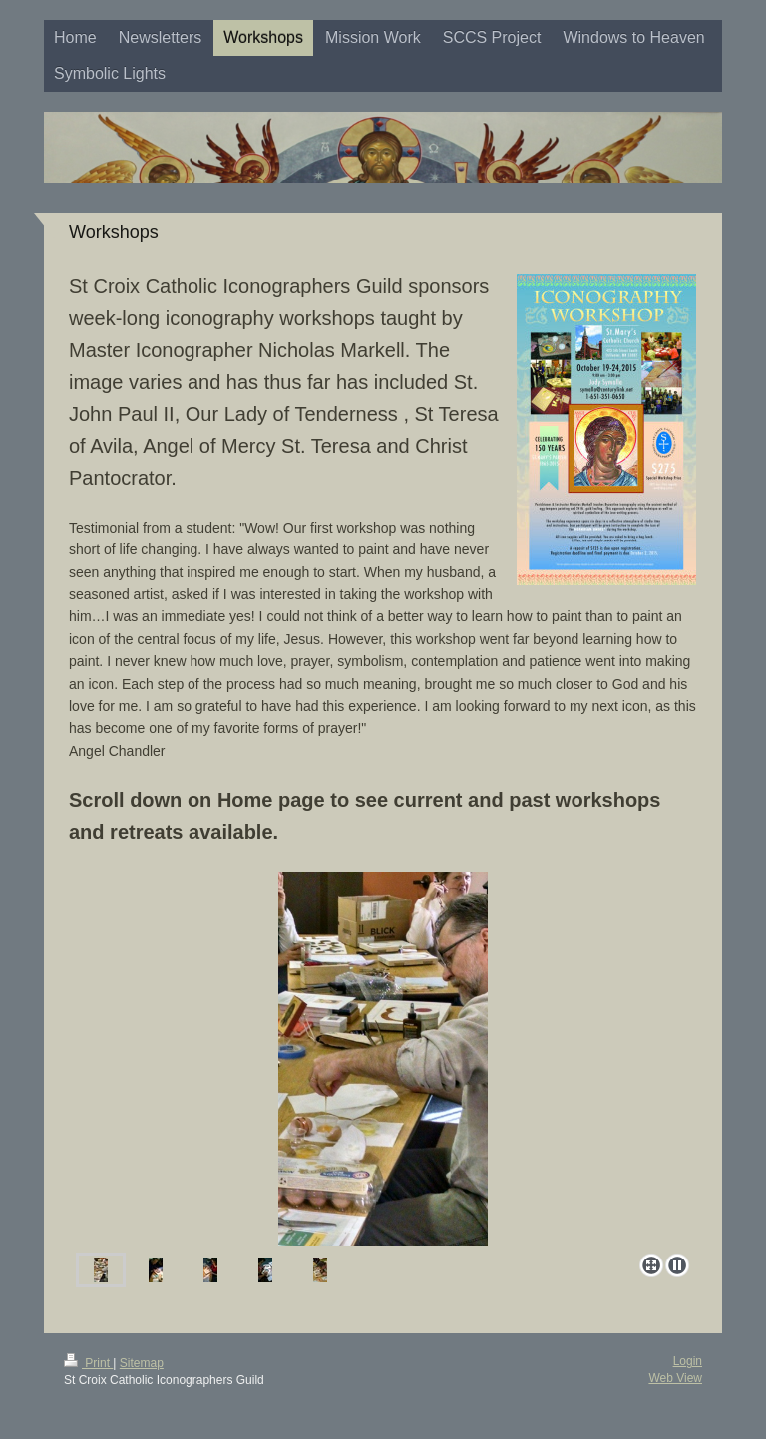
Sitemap (142, 1363)
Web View (675, 1378)
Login (687, 1361)
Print (88, 1363)
